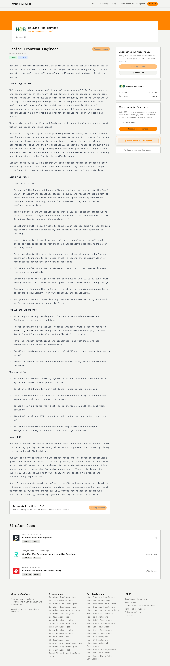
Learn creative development (132, 4)
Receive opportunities (138, 129)
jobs (62, 597)
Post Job (152, 4)
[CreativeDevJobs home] (21, 3)
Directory (104, 4)
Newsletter (130, 602)
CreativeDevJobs (20, 594)
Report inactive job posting (138, 150)
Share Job (138, 73)
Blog (114, 4)
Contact (129, 615)
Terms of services (135, 609)
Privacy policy (133, 612)
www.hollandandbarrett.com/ (40, 31)
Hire (101, 597)
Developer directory (136, 599)
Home (93, 4)
